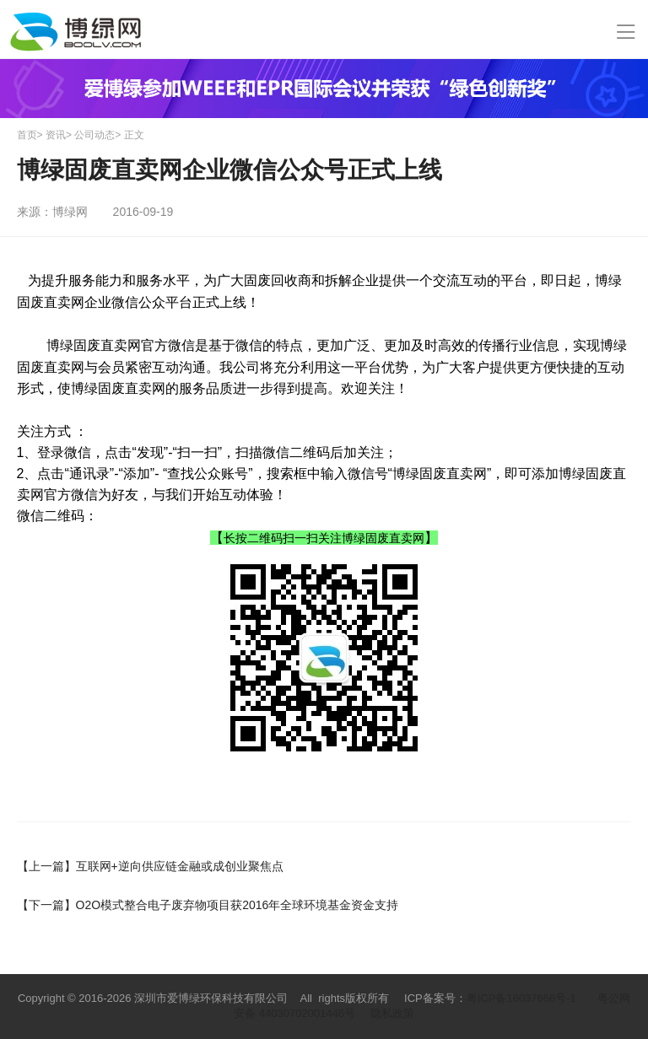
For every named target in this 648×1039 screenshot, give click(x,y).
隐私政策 (392, 1013)
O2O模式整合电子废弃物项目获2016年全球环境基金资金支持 (208, 905)
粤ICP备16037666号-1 (521, 998)
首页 (27, 135)
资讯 (56, 135)
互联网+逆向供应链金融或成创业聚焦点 (150, 866)
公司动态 (94, 135)
